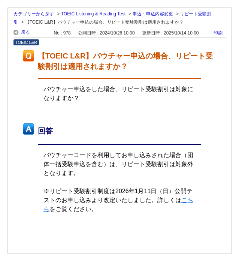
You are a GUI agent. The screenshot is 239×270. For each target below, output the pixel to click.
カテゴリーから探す (33, 13)
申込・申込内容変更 (153, 13)
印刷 (218, 33)
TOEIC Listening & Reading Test (93, 13)
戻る (25, 32)
